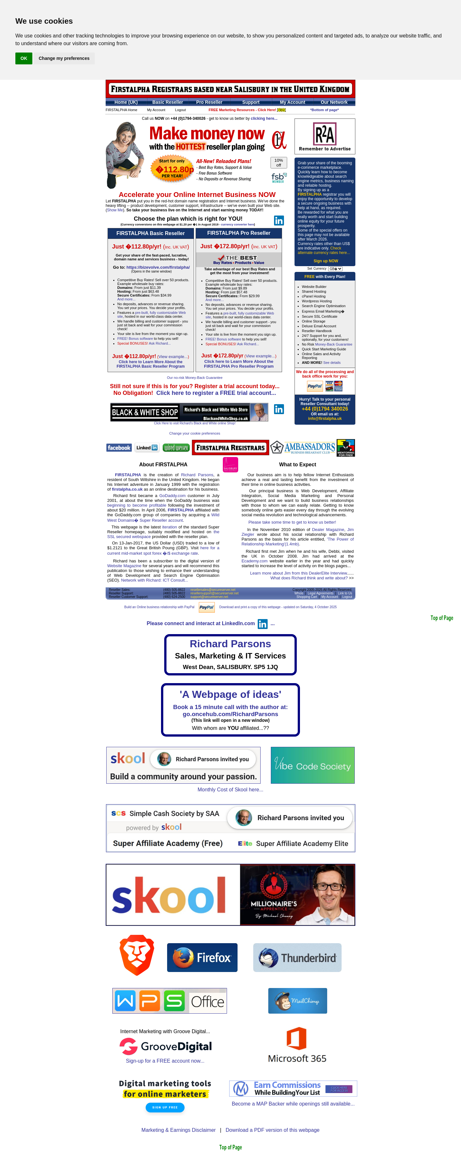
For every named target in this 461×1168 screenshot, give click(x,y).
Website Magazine (124, 565)
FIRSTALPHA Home (121, 110)
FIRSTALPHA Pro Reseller (238, 233)
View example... (173, 356)
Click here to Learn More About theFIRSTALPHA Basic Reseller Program (151, 364)
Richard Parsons (197, 474)
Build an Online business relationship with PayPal (159, 607)
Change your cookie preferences (194, 433)
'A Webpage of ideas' (230, 694)
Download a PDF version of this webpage (273, 1130)
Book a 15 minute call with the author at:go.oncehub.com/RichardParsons (230, 710)
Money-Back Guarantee (333, 344)
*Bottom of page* (324, 110)
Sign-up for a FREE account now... (165, 1059)
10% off (278, 162)
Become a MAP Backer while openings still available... (293, 1104)
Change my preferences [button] (64, 58)
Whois (299, 593)
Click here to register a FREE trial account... (216, 393)
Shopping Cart (306, 597)
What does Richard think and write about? (309, 578)
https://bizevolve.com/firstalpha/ (158, 267)
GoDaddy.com (172, 495)
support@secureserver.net (209, 597)
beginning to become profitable (136, 505)
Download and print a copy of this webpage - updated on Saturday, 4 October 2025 (278, 607)
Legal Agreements (321, 593)
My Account (156, 110)
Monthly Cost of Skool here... (230, 789)
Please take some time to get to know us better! (292, 522)
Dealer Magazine (328, 529)
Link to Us (345, 593)
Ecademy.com (254, 561)
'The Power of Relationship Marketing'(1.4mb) (297, 541)
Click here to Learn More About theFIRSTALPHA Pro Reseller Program (238, 364)
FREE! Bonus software (135, 338)
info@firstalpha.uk (325, 418)
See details (332, 362)
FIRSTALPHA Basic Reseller (151, 233)
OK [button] (23, 58)
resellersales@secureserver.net (212, 590)
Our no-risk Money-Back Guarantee (194, 378)
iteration (169, 527)
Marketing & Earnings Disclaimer (179, 1130)
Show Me (115, 210)
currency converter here (237, 224)
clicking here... (264, 118)
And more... (126, 299)
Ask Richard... (160, 343)
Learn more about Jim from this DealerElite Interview (298, 573)
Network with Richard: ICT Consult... (154, 580)
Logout (180, 110)
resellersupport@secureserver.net (214, 593)
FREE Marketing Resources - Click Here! (247, 110)
